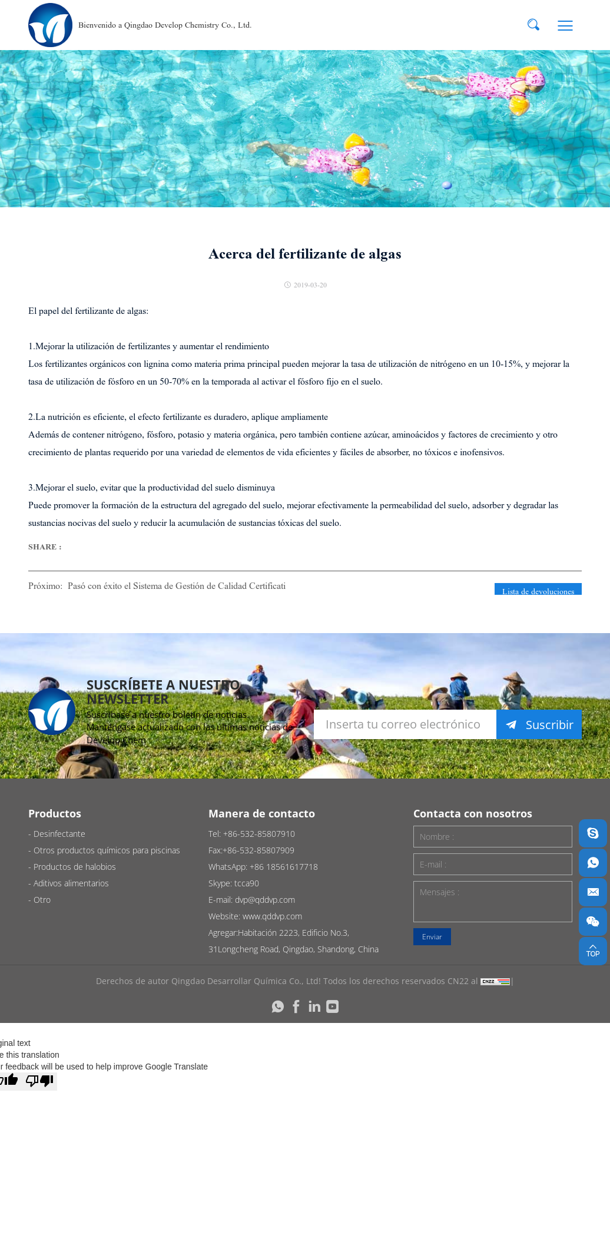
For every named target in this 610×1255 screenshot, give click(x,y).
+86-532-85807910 (259, 833)
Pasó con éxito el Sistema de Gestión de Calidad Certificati (177, 586)
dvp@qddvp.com (265, 899)
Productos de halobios (75, 866)
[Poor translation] (39, 1081)
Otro (42, 899)
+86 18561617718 (284, 866)
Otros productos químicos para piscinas (107, 850)
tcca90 (246, 883)
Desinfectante (59, 833)
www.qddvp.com (272, 916)
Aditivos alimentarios (71, 883)
